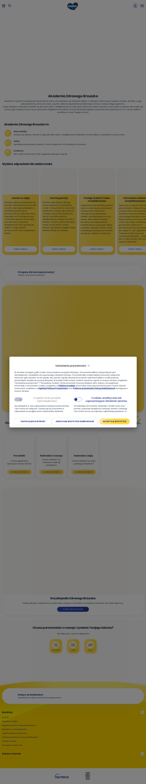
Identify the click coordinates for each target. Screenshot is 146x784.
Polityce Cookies (66, 385)
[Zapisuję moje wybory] (33, 421)
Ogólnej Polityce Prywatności (53, 388)
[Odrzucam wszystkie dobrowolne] (74, 421)
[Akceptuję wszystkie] (114, 421)
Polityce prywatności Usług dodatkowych (94, 388)
